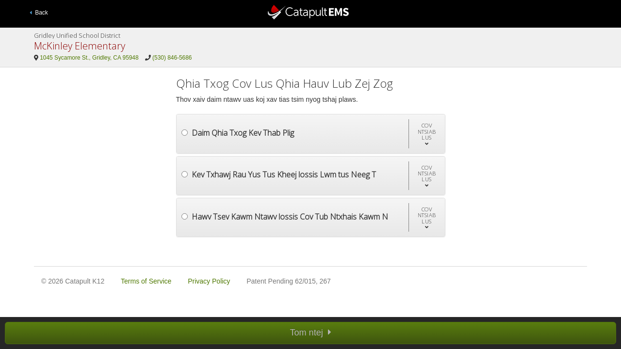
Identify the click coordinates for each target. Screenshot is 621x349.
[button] (427, 133)
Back (39, 12)
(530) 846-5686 (172, 57)
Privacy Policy (209, 281)
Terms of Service (146, 281)
